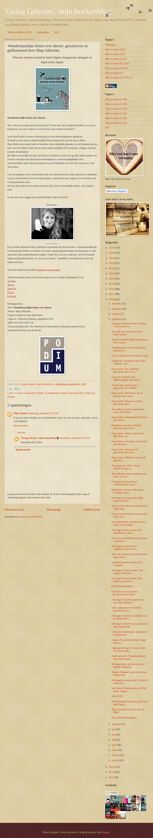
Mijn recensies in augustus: (124, 717)
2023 (111, 263)
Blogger (106, 832)
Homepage (54, 509)
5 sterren (19, 393)
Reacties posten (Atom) (30, 516)
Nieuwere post (14, 509)
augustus (116, 724)
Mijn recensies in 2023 (116, 113)
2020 (111, 278)
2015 (111, 767)
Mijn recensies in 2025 (20, 32)
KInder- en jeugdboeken (48, 393)
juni (114, 734)
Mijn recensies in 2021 (116, 123)
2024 (111, 258)
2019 (111, 283)
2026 (111, 247)
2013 (111, 777)
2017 (111, 294)
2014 (111, 772)
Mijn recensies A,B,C (115, 49)
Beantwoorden (21, 425)
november (117, 309)
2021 (111, 273)
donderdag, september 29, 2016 (43, 413)
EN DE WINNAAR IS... (123, 586)
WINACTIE (117, 696)
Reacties (21, 432)
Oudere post (92, 509)
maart (115, 750)
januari (115, 760)
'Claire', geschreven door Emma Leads (129, 355)
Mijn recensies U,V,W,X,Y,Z (119, 77)
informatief (30, 393)
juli (114, 729)
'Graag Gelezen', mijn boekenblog (58, 11)
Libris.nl (11, 296)
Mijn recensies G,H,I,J (116, 59)
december (117, 303)
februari (116, 755)
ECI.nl (10, 292)
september (117, 319)
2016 (111, 299)
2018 (111, 289)
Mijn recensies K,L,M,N (117, 63)
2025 (111, 252)
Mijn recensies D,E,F (115, 54)
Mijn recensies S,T (114, 73)
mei (114, 739)
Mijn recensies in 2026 (116, 99)
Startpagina (43, 32)
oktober (116, 314)
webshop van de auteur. (48, 269)
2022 (111, 268)
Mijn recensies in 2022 (116, 118)
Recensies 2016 (76, 393)
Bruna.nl (11, 288)
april (114, 745)
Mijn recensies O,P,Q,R (116, 68)
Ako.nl (10, 284)
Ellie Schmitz (20, 413)
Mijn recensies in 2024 (116, 108)
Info (56, 32)
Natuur (64, 393)
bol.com (11, 281)
